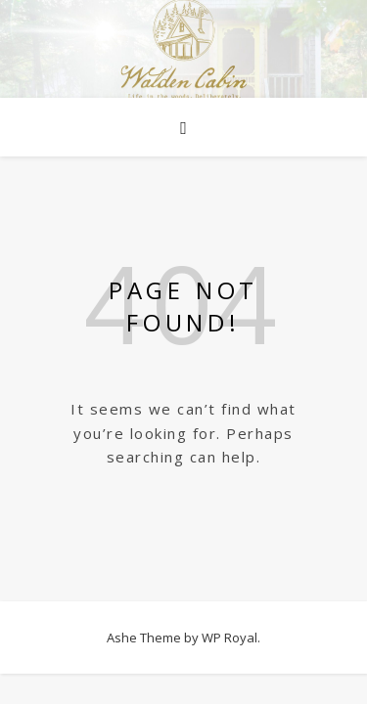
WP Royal (229, 637)
